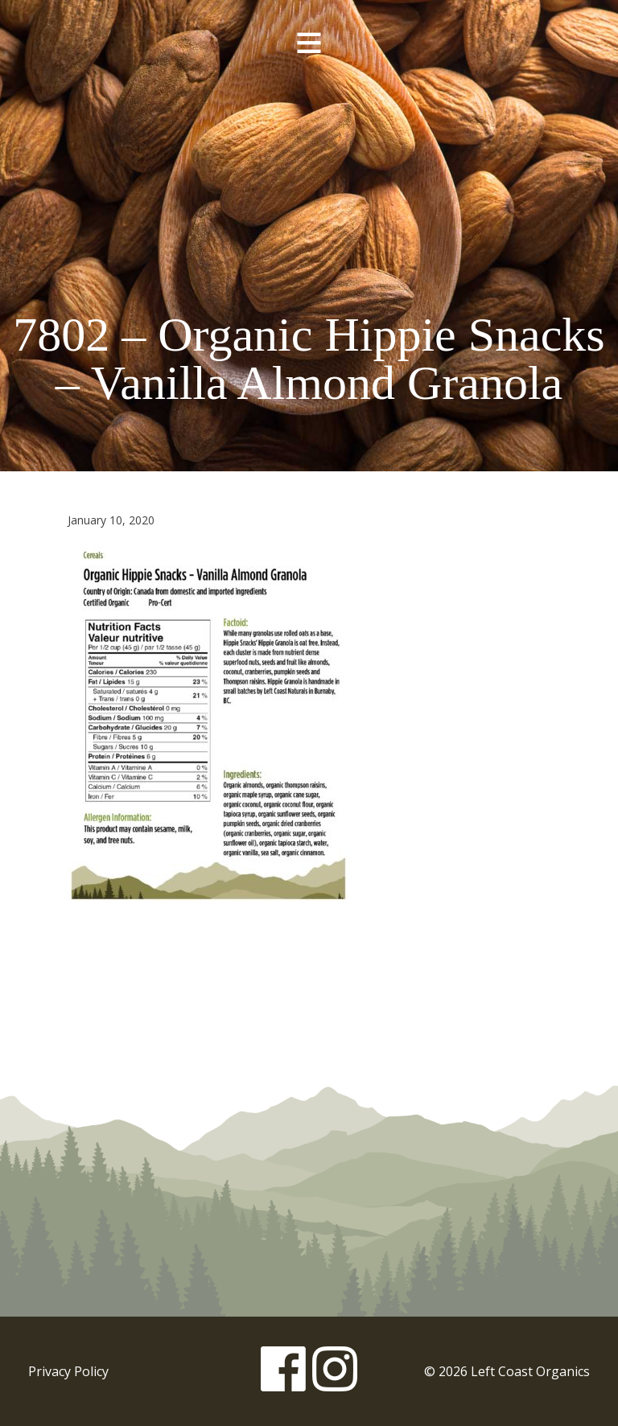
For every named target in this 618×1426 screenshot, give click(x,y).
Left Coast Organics (309, 171)
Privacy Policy (68, 1371)
